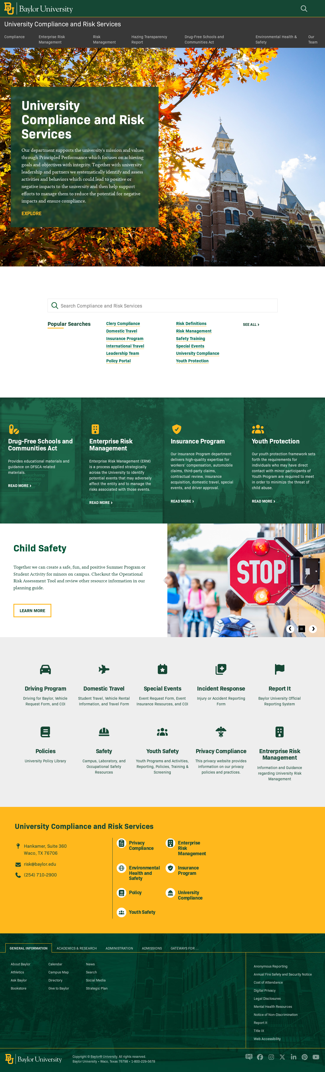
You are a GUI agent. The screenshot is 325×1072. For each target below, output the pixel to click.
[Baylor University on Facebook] (259, 1059)
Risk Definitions (191, 323)
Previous (290, 629)
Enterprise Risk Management (52, 39)
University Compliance (197, 353)
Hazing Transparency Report (149, 39)
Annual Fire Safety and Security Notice (283, 974)
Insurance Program (125, 338)
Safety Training (190, 338)
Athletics (17, 971)
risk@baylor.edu (40, 864)
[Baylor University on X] (281, 1059)
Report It (260, 1022)
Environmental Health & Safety (276, 39)
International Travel (125, 346)
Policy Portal (118, 360)
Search (91, 971)
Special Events (190, 346)
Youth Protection (192, 360)
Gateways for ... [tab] (185, 947)
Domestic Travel (121, 331)
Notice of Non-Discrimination (276, 1014)
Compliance (14, 36)
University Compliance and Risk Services (62, 23)
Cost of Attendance (268, 982)
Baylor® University (104, 1056)
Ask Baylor (19, 979)
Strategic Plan (97, 988)
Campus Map (58, 971)
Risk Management (104, 39)
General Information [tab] (29, 947)
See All (249, 324)
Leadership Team (122, 353)
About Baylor (20, 963)
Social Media (96, 979)
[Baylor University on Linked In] (292, 1059)
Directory (55, 979)
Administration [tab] (119, 947)
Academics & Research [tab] (77, 947)
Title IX (259, 1030)
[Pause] (302, 629)
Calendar (55, 963)
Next (313, 629)
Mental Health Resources (273, 1006)
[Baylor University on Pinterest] (303, 1059)
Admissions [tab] (152, 947)
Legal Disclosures (267, 998)
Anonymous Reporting (271, 965)
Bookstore (18, 988)
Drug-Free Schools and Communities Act (204, 39)
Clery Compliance (123, 323)
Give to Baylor (58, 988)
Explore (32, 213)
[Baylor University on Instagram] (270, 1059)
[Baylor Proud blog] (247, 1059)
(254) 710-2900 (40, 874)
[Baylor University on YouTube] (314, 1059)
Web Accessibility (267, 1038)
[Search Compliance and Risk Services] (163, 306)
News (90, 963)
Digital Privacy (265, 990)
